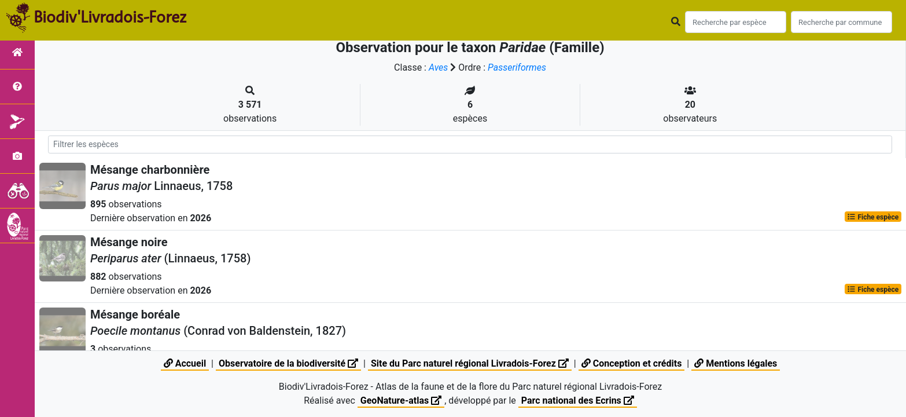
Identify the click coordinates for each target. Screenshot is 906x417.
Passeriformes (517, 67)
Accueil (185, 363)
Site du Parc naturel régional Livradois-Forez (470, 363)
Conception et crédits (631, 363)
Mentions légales (735, 363)
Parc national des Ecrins (577, 400)
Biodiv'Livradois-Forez (110, 16)
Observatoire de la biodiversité (288, 363)
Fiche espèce (872, 217)
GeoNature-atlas (400, 400)
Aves (438, 67)
